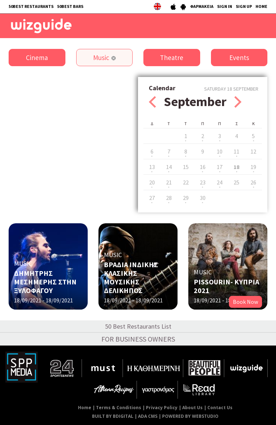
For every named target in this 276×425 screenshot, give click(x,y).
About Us (192, 408)
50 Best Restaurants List (138, 326)
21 (169, 182)
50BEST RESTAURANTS (31, 6)
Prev (152, 102)
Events (239, 57)
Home (84, 408)
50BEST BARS (70, 6)
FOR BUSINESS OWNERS (138, 338)
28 (169, 197)
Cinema (37, 57)
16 (203, 166)
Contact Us (220, 408)
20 (152, 182)
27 (152, 197)
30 (203, 197)
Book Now (245, 301)
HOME (261, 6)
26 (253, 182)
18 (236, 166)
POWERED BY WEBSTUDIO (190, 416)
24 (219, 182)
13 (152, 166)
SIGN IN (224, 6)
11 (236, 151)
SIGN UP (244, 6)
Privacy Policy (162, 408)
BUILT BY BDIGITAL (112, 416)
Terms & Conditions (118, 408)
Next (238, 102)
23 (203, 182)
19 (253, 166)
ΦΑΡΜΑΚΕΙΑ (201, 6)
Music (101, 57)
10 (219, 151)
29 (186, 197)
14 (169, 166)
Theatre (171, 57)
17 (219, 166)
